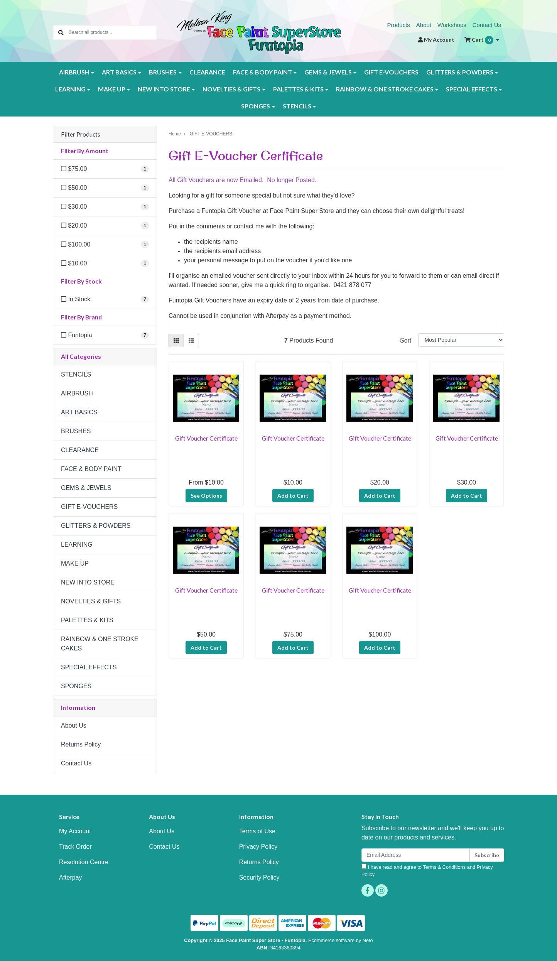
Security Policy (259, 877)
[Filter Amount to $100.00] (105, 244)
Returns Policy (81, 744)
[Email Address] (415, 855)
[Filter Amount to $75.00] (105, 169)
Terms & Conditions (444, 867)
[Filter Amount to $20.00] (105, 225)
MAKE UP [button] (111, 89)
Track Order (75, 846)
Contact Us (487, 25)
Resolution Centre (83, 862)
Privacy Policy (258, 846)
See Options (206, 495)
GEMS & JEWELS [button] (328, 72)
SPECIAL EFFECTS (88, 667)
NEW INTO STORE (88, 582)
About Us (73, 725)
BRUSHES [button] (163, 72)
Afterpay (70, 877)
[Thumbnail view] (176, 340)
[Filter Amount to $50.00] (105, 188)
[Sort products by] (461, 340)
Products (398, 25)
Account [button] (436, 39)
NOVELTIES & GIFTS (91, 601)
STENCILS (76, 374)
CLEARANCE (207, 72)
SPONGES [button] (255, 106)
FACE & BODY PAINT (91, 469)
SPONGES (76, 686)
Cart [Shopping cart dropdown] (479, 40)
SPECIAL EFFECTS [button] (471, 89)
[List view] (191, 340)
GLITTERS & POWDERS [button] (459, 72)
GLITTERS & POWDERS (95, 525)
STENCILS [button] (297, 106)
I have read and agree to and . (427, 870)
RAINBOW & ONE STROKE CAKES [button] (385, 89)
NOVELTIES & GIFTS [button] (231, 89)
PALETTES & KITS (87, 620)
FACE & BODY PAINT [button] (262, 72)
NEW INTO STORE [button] (164, 89)
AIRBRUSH (77, 393)
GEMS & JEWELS (86, 488)
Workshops (451, 25)
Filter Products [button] (80, 134)
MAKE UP (75, 563)
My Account (75, 831)
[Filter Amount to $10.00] (105, 263)
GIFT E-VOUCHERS (391, 72)
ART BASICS (79, 412)
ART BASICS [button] (119, 72)
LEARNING (77, 544)
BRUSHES (76, 431)
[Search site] (61, 32)
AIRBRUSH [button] (74, 72)
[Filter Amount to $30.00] (105, 206)
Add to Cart (293, 495)
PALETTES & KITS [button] (298, 89)
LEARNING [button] (70, 89)
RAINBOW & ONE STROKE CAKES (99, 644)
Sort (405, 340)
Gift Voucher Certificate (206, 438)
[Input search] (112, 32)
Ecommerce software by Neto (340, 940)
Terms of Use (257, 831)
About (423, 25)
